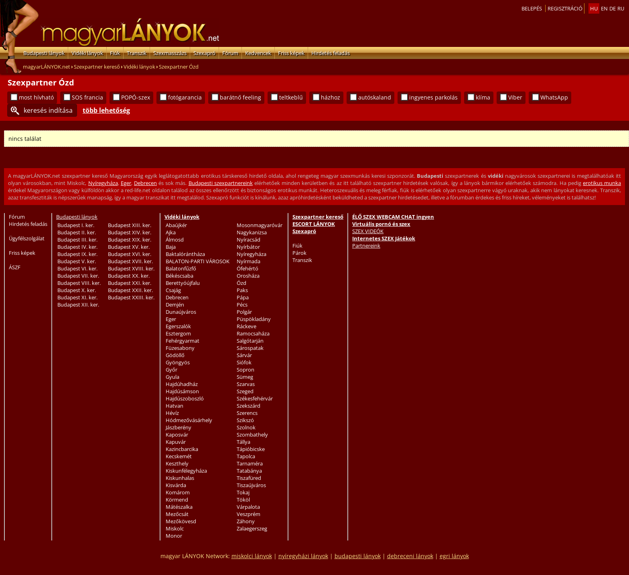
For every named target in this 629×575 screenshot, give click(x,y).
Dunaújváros (181, 311)
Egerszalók (178, 326)
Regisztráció (565, 8)
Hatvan (174, 405)
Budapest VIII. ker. (79, 282)
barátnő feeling (240, 97)
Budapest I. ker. (75, 225)
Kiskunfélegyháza (186, 470)
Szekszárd (248, 405)
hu (594, 8)
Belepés (531, 8)
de (612, 8)
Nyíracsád (248, 239)
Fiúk (115, 53)
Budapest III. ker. (77, 239)
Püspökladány (254, 319)
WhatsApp (554, 97)
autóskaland (374, 97)
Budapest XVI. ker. (129, 254)
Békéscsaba (179, 275)
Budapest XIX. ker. (129, 239)
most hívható (36, 97)
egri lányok (454, 556)
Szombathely (252, 434)
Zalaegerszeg (252, 528)
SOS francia (87, 97)
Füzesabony (180, 348)
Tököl (243, 499)
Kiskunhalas (180, 478)
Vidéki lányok (87, 53)
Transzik (136, 53)
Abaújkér (176, 225)
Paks (242, 290)
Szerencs (247, 413)
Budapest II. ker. (76, 232)
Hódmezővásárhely (189, 420)
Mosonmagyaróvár (259, 225)
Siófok (244, 362)
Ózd (241, 282)
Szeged (245, 391)
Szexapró (204, 53)
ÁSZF (14, 267)
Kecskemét (179, 456)
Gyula (172, 376)
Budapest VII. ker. (78, 275)
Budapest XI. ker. (77, 297)
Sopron (245, 369)
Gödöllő (175, 355)
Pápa (243, 297)
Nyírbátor (248, 246)
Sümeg (245, 376)
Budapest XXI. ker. (129, 282)
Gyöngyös (178, 362)
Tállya (243, 441)
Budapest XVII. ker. (130, 261)
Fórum (230, 53)
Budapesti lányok (44, 53)
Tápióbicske (251, 449)
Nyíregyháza (103, 183)
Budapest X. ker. (76, 290)
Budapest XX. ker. (129, 275)
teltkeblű (291, 97)
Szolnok (246, 427)
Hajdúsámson (182, 391)
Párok (299, 252)
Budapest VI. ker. (77, 268)
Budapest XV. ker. (129, 246)
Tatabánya (249, 470)
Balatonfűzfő (181, 268)
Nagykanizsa (252, 232)
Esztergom (178, 333)
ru (620, 8)
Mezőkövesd (181, 521)
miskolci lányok (251, 556)
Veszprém (248, 514)
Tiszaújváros (251, 485)
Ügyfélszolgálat (27, 238)
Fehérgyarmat (182, 340)
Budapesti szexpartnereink (221, 183)
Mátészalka (179, 506)
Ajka (171, 232)
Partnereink (366, 245)
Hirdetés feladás (330, 53)
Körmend (177, 499)
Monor (174, 535)
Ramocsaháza (253, 333)
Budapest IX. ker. (77, 254)
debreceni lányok (410, 556)
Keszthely (177, 463)
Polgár (244, 311)
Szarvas (246, 384)
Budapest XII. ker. (78, 304)
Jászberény (178, 427)
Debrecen (145, 183)
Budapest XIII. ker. (129, 225)
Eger (126, 183)
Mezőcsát (177, 514)
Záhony (246, 521)
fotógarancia (185, 97)
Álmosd (175, 239)
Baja (171, 246)
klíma (483, 97)
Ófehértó (247, 268)
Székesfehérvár (255, 398)
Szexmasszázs (170, 53)
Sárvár (244, 355)
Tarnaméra (250, 463)
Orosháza (248, 275)
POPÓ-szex (135, 97)
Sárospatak (250, 348)
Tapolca (246, 456)
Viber (515, 97)
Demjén (175, 304)
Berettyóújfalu (183, 282)
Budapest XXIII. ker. (131, 297)
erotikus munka (602, 183)
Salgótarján (250, 340)
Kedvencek (258, 53)
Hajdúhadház (182, 384)
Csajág (173, 290)
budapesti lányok (358, 556)
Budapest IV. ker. (77, 246)
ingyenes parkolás (433, 97)
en (604, 8)
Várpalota (248, 506)
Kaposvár (177, 434)
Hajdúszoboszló (185, 398)
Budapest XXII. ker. (130, 290)
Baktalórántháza (185, 254)
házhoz (330, 97)
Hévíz (172, 413)
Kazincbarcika (182, 449)
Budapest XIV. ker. (129, 232)
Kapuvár (176, 441)
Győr (171, 369)
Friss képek (291, 53)
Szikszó (245, 420)
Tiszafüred (249, 478)
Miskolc (175, 528)
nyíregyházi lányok (303, 556)
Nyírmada (248, 261)
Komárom (178, 492)
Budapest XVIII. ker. (131, 268)
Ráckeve (246, 326)
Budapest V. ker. (76, 261)
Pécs (242, 304)
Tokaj (243, 492)
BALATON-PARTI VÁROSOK (197, 261)
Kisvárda (176, 485)
